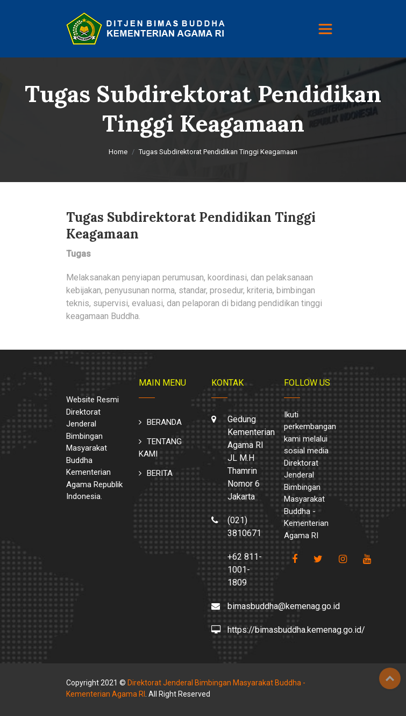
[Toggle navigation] (325, 29)
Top (390, 678)
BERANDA (164, 422)
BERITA (160, 473)
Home (118, 152)
